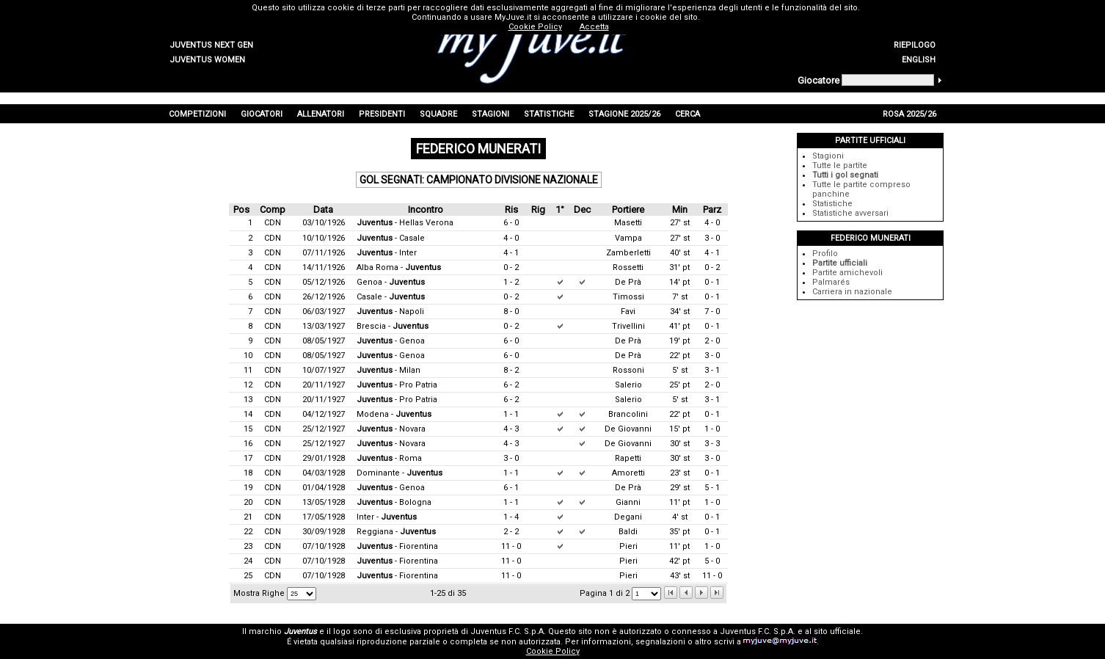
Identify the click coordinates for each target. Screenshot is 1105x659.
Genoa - (391, 282)
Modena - (394, 414)
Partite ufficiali (839, 263)
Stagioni (828, 156)
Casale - (391, 297)
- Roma (389, 458)
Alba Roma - (399, 267)
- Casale (391, 238)
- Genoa (391, 341)
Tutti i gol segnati (845, 175)
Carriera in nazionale (852, 291)
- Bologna (394, 502)
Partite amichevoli (847, 272)
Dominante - (399, 473)
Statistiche (832, 203)
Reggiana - (396, 531)
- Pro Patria (397, 385)
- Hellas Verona (405, 222)
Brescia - (392, 326)
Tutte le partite (839, 165)
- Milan (388, 370)
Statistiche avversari (850, 213)
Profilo (825, 253)
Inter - (387, 517)
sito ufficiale (837, 631)
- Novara (391, 429)
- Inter (387, 253)
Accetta (594, 27)
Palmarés (831, 282)
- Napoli (390, 311)
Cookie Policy (553, 651)
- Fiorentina (397, 546)
